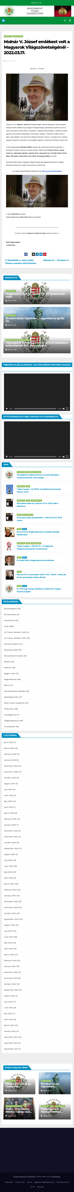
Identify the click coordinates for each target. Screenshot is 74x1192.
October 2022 (10, 984)
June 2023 (8, 937)
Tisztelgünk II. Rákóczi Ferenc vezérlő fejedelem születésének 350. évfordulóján (37, 344)
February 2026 (10, 754)
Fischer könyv (20, 1182)
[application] (37, 392)
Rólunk (29, 1182)
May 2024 (8, 872)
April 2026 (8, 742)
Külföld (7, 662)
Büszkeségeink (10, 609)
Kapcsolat (40, 1187)
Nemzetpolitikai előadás (14, 691)
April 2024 (8, 878)
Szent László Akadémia (14, 703)
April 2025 (8, 807)
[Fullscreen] (67, 409)
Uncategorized (10, 715)
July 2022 (8, 1002)
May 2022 (8, 1013)
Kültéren (7, 668)
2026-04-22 (12, 1090)
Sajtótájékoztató (11, 697)
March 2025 (9, 813)
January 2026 (10, 760)
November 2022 (11, 978)
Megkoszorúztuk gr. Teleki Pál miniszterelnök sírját (35, 295)
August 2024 (9, 854)
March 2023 (9, 955)
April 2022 (8, 1019)
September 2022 (11, 990)
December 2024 (11, 831)
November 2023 (11, 907)
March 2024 (9, 884)
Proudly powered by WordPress (24, 1176)
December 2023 (11, 901)
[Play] (7, 409)
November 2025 (11, 772)
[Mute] (64, 409)
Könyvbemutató (36, 500)
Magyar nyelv (9, 673)
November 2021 (10, 1043)
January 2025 (10, 825)
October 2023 (10, 913)
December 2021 (11, 1037)
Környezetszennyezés (13, 656)
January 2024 (10, 896)
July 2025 (8, 789)
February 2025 (10, 819)
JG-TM (32, 1187)
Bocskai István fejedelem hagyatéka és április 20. (35, 320)
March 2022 (9, 1025)
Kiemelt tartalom (11, 644)
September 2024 (11, 848)
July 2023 (8, 931)
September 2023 (11, 919)
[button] (65, 20)
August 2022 (9, 996)
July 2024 (8, 860)
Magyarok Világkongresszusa (44, 1182)
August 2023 (9, 925)
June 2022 (8, 1008)
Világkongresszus (11, 721)
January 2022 (10, 1031)
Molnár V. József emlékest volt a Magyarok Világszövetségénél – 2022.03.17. (37, 47)
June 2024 (8, 866)
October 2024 (10, 842)
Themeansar (56, 1176)
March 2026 (9, 748)
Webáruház (9, 1182)
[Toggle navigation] (69, 20)
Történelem (9, 709)
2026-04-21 (47, 1090)
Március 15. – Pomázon (56, 260)
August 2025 (9, 784)
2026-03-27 (47, 1116)
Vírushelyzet (9, 726)
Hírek (16, 339)
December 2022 (11, 972)
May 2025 (8, 801)
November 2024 (11, 837)
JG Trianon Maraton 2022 (15, 632)
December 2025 (11, 766)
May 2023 (8, 943)
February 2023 (10, 960)
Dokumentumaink (63, 1182)
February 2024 (10, 890)
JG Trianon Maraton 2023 (15, 638)
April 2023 (8, 949)
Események (8, 36)
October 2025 (10, 778)
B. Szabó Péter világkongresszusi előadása (35, 560)
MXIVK (24, 529)
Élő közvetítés (10, 614)
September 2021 (11, 1049)
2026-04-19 (12, 1116)
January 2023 (10, 966)
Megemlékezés (17, 36)
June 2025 (8, 795)
